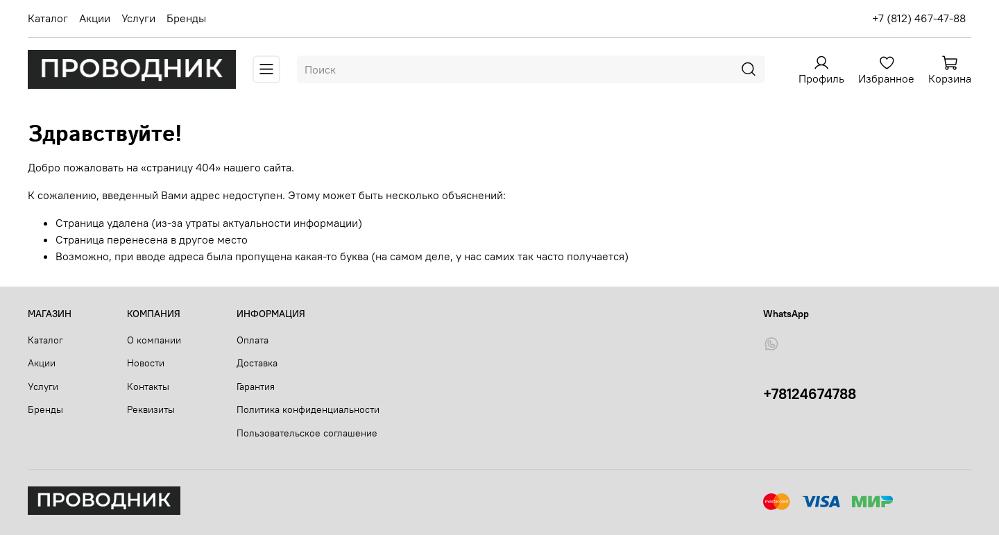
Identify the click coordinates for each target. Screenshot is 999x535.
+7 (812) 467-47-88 (919, 18)
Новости (145, 363)
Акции (94, 18)
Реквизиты (151, 409)
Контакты (148, 386)
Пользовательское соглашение (307, 433)
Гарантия (256, 386)
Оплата (252, 340)
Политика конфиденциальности (308, 409)
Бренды (186, 18)
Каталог (48, 18)
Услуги (138, 18)
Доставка (257, 363)
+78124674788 (809, 393)
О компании (154, 340)
